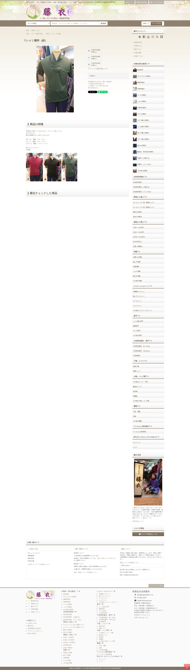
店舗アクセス (137, 56)
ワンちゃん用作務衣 (139, 432)
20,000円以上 (137, 242)
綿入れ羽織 (136, 276)
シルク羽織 (136, 271)
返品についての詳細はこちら (129, 562)
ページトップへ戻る (156, 585)
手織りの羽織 (137, 257)
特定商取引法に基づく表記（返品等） (100, 81)
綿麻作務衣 (139, 82)
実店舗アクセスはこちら (142, 615)
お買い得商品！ (138, 246)
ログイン (129, 2)
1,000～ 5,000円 (138, 227)
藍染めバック (137, 387)
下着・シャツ (35, 30)
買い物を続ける (93, 88)
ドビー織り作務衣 (141, 139)
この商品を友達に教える (96, 84)
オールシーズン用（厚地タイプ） (144, 207)
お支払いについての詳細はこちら (39, 564)
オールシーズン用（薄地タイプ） (144, 202)
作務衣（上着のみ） (141, 158)
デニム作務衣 (139, 114)
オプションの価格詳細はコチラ (98, 69)
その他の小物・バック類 (141, 401)
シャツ (135, 447)
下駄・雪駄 (136, 411)
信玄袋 (135, 391)
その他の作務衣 (140, 171)
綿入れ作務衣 (139, 145)
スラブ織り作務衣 (141, 120)
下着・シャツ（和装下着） (34, 34)
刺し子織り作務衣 (141, 133)
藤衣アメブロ (147, 518)
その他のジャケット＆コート (142, 310)
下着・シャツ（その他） (54, 34)
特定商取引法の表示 (34, 628)
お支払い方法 (32, 623)
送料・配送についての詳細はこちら (85, 572)
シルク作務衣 (139, 101)
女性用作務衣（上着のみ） (141, 187)
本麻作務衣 (139, 89)
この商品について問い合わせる (98, 86)
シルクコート (137, 306)
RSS (29, 633)
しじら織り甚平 (138, 321)
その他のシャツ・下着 (140, 382)
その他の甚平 (137, 335)
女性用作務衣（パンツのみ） (142, 192)
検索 (103, 23)
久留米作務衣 (139, 108)
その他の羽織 (137, 281)
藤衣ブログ (136, 49)
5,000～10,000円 (138, 232)
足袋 (134, 416)
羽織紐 (135, 396)
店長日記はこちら (138, 521)
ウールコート (137, 301)
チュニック (136, 442)
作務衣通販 (136, 53)
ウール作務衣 (139, 95)
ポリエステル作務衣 (141, 76)
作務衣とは (136, 46)
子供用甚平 (136, 356)
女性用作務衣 (137, 182)
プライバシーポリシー (35, 631)
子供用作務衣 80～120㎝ (141, 346)
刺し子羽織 (136, 262)
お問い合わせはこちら (141, 617)
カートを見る (156, 23)
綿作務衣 (138, 70)
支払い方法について (103, 558)
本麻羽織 (136, 266)
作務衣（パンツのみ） (142, 164)
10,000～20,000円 (139, 237)
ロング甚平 (136, 331)
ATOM (34, 633)
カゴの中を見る (156, 2)
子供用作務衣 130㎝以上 (141, 351)
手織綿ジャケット (139, 291)
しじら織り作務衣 (141, 127)
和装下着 (136, 366)
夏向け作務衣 (137, 212)
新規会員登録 (142, 2)
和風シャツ (136, 371)
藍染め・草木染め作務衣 (143, 152)
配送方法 (31, 626)
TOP (27, 30)
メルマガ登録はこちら (148, 534)
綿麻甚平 (136, 326)
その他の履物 (137, 421)
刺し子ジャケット (139, 296)
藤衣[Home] (137, 42)
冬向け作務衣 (137, 217)
